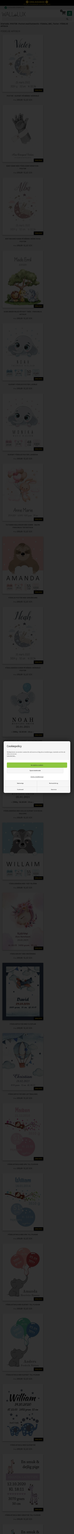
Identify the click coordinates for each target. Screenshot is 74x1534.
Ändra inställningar (37, 777)
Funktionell (20, 789)
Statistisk (53, 789)
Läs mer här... (11, 756)
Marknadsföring (53, 783)
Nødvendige (20, 783)
